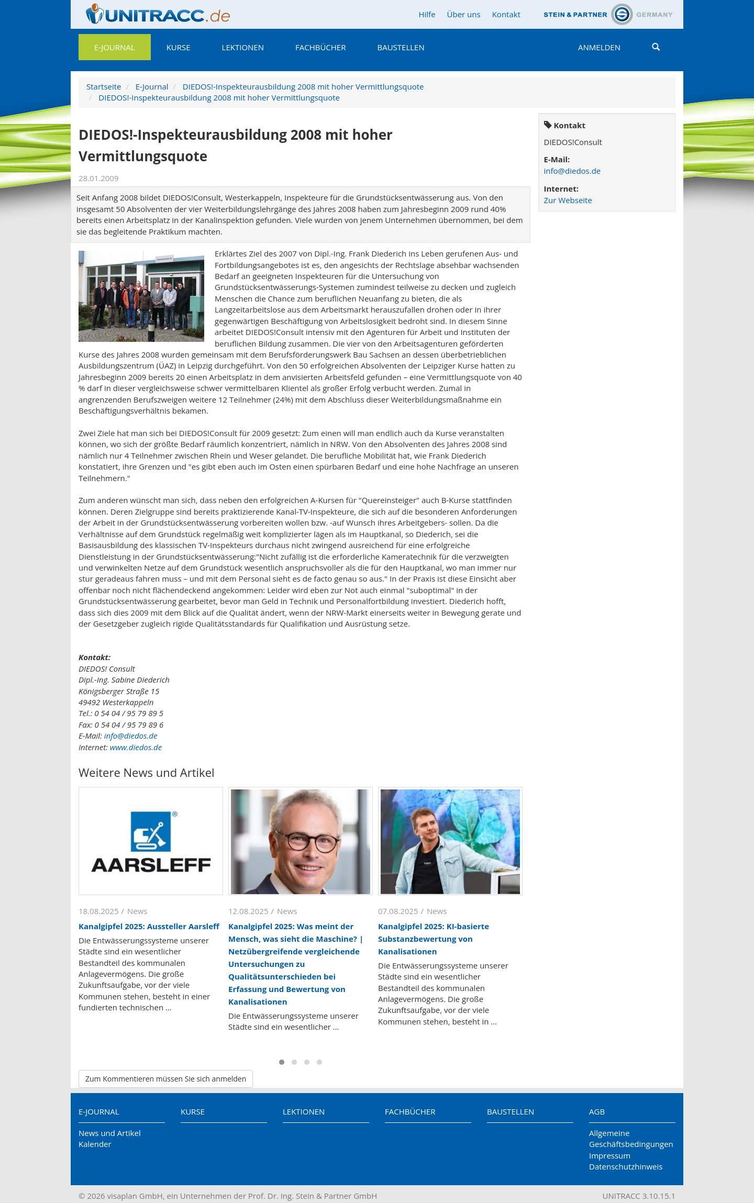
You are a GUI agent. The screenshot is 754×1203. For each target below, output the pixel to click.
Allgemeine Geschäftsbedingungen (631, 1138)
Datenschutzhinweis (625, 1166)
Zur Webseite (568, 200)
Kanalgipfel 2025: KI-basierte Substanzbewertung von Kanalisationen (433, 938)
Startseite (103, 86)
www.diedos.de (136, 747)
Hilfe (426, 14)
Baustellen (400, 47)
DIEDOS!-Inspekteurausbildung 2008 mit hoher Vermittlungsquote (303, 86)
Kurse (179, 47)
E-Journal (114, 47)
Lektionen (243, 47)
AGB (597, 1111)
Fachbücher (320, 47)
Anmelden (599, 47)
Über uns (464, 14)
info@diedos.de (131, 735)
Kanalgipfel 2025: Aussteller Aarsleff (149, 926)
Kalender (95, 1144)
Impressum (609, 1155)
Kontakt (506, 14)
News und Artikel (110, 1133)
